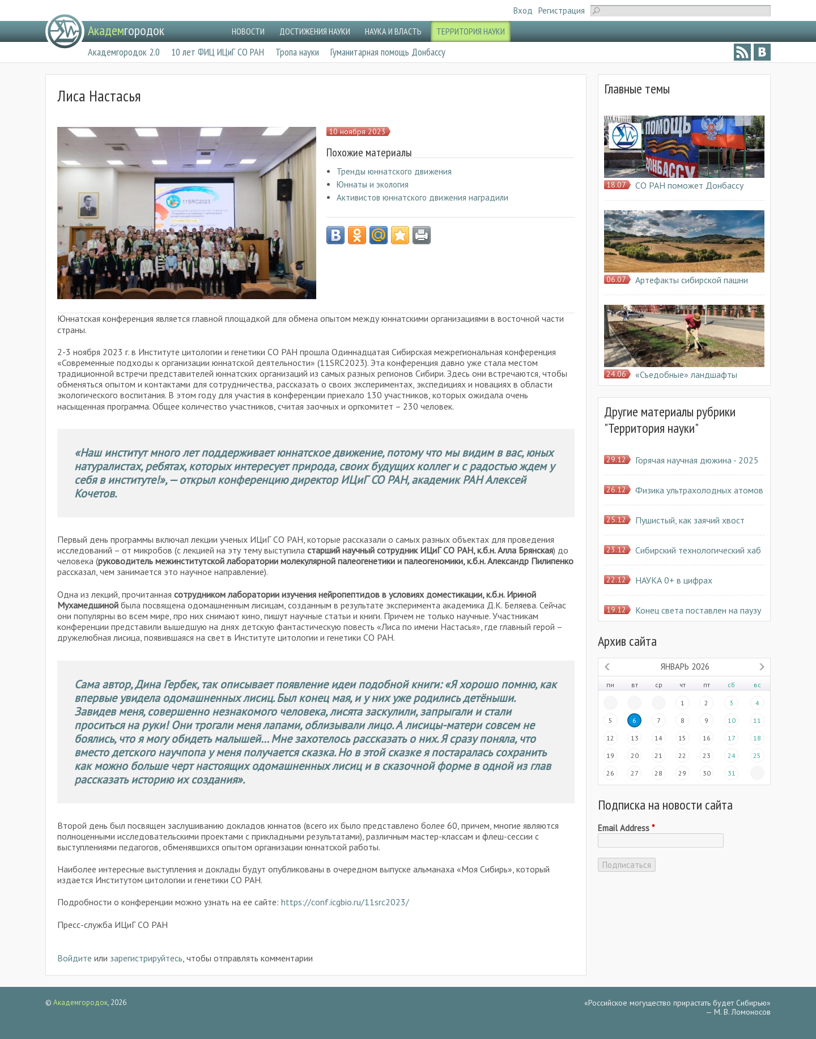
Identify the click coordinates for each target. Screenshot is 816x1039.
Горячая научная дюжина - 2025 (697, 460)
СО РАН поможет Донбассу (689, 185)
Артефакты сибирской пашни (691, 280)
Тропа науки (297, 51)
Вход (523, 10)
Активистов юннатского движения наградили (422, 197)
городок (126, 30)
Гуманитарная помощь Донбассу (387, 51)
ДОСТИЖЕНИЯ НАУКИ (314, 31)
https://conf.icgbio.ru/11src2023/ (345, 902)
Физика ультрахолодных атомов (699, 490)
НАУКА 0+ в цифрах (673, 580)
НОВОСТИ (248, 31)
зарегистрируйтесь (146, 958)
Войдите (74, 958)
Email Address (626, 828)
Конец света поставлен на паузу (698, 610)
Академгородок (80, 1002)
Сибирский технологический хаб (698, 550)
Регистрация (561, 10)
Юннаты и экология (373, 184)
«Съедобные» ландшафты (686, 374)
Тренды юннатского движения (394, 171)
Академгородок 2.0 (124, 51)
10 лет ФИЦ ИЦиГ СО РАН (217, 51)
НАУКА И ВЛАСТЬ (393, 31)
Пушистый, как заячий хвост (690, 520)
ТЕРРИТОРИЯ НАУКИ (470, 31)
